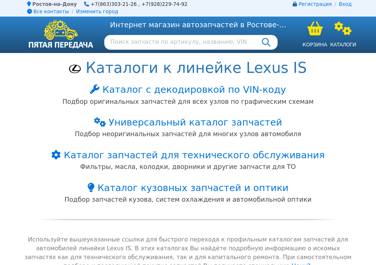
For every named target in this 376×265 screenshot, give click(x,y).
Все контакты (48, 11)
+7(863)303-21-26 (114, 4)
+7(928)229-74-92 (164, 4)
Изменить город (97, 11)
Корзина (315, 44)
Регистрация (315, 4)
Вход (345, 4)
